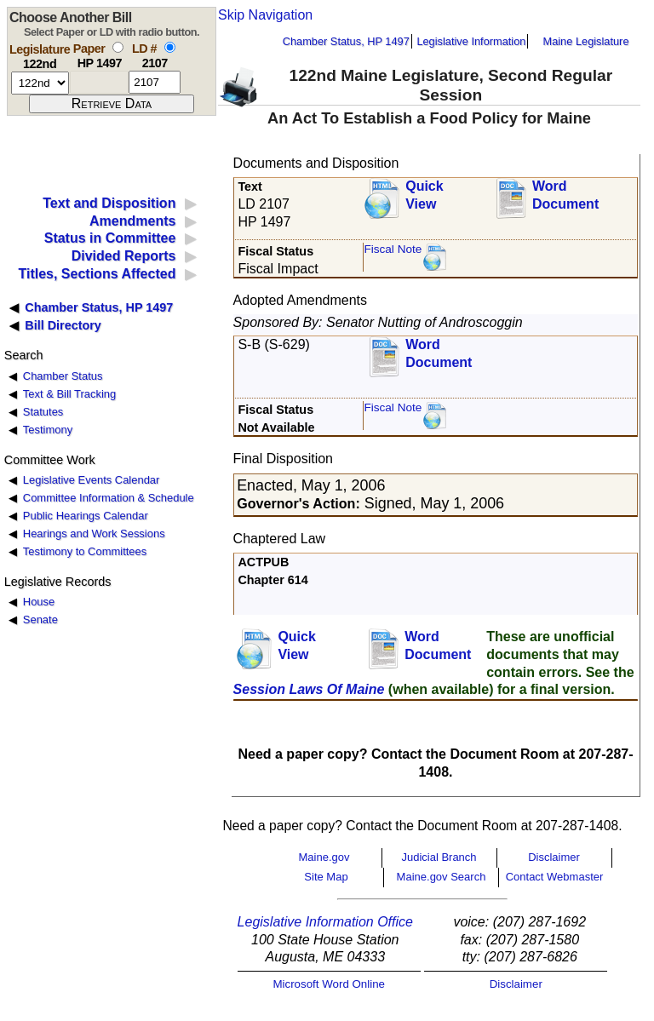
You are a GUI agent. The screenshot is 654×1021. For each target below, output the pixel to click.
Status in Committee (110, 238)
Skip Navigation (265, 15)
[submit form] (111, 104)
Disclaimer (554, 857)
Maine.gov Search (441, 876)
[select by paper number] (117, 47)
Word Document (565, 195)
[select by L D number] (169, 47)
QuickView (424, 195)
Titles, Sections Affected (96, 274)
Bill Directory (63, 325)
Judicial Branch (438, 857)
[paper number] (99, 82)
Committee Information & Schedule (108, 497)
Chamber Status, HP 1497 (346, 41)
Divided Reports (124, 256)
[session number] (40, 83)
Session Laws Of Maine (309, 689)
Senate (40, 619)
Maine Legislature (585, 41)
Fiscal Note (393, 249)
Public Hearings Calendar (85, 515)
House (38, 601)
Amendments (132, 221)
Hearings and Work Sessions (94, 533)
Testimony (47, 429)
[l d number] (155, 82)
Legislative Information (470, 41)
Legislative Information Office (325, 922)
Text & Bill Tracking (69, 393)
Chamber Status (63, 376)
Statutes (43, 411)
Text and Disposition (109, 203)
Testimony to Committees (84, 551)
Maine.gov (324, 857)
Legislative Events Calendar (91, 479)
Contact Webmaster (555, 876)
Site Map (325, 876)
